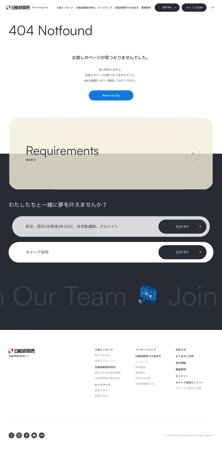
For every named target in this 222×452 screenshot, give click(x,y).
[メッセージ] (141, 361)
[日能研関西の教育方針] (108, 378)
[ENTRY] (182, 252)
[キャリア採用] (194, 7)
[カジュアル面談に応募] (188, 388)
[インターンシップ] (145, 350)
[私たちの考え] (102, 355)
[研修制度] (140, 367)
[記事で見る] (101, 390)
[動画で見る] (101, 395)
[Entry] (167, 7)
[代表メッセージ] (64, 7)
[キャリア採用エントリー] (190, 382)
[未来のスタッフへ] (105, 360)
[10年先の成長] (143, 378)
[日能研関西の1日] (145, 383)
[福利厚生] (140, 372)
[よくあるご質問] (185, 356)
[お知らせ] (181, 350)
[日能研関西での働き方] (127, 7)
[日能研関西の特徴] (85, 7)
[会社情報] (181, 363)
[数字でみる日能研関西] (108, 372)
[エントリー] (182, 376)
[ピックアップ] (105, 7)
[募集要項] (146, 7)
